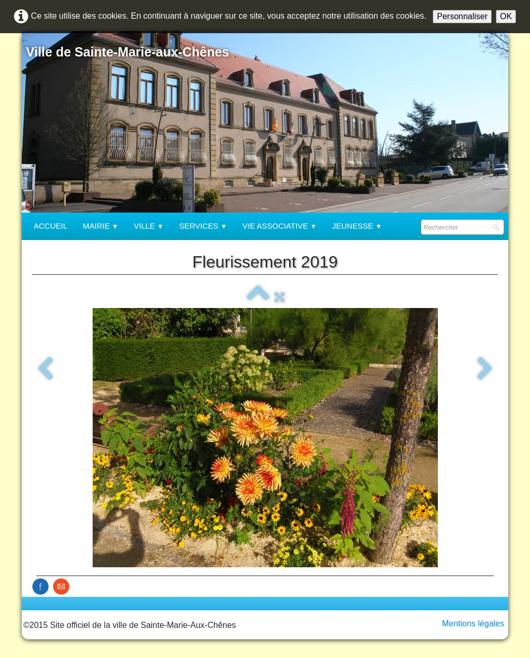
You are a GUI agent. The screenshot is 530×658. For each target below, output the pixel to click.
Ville (149, 225)
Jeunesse (357, 225)
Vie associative (280, 225)
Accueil (50, 225)
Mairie (100, 225)
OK (506, 16)
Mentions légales (473, 623)
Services (203, 225)
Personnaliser (462, 16)
